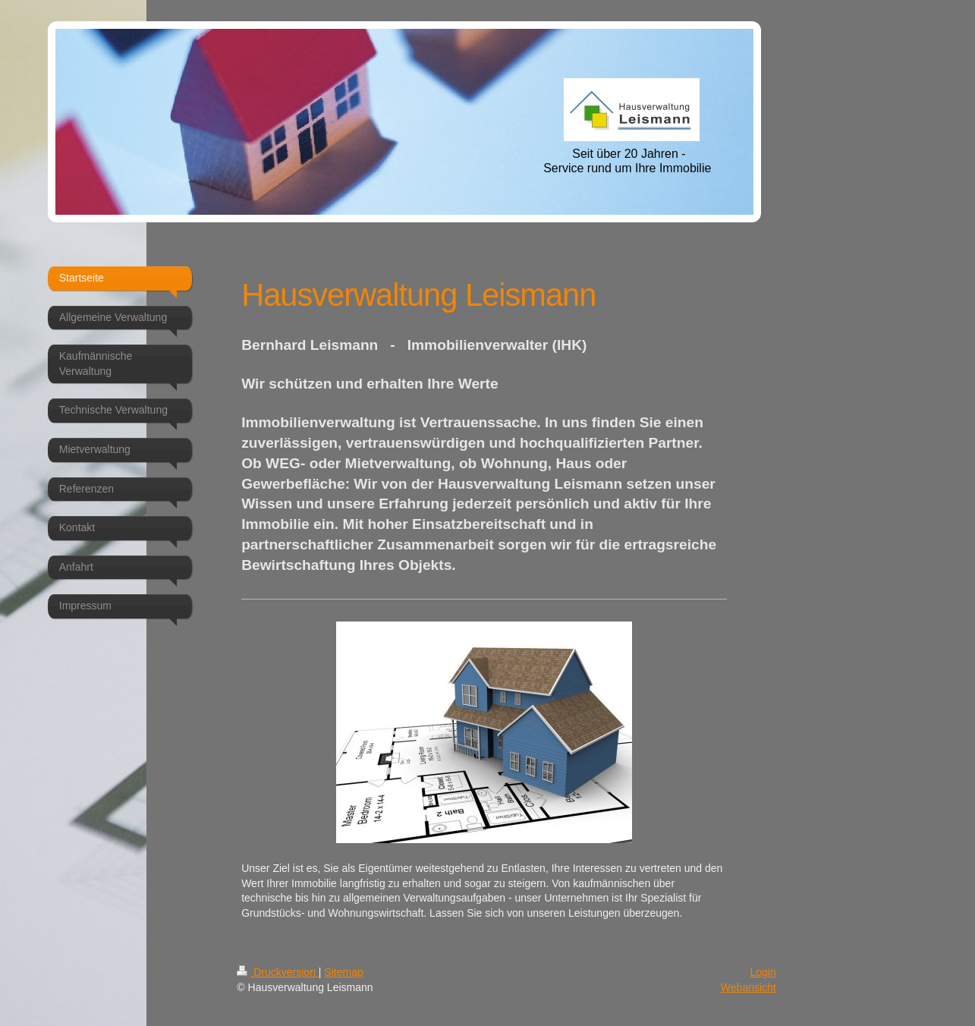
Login (762, 972)
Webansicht (748, 987)
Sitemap (343, 972)
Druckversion (277, 972)
